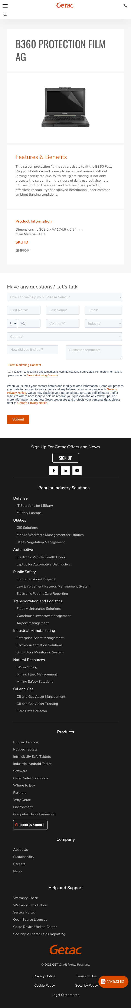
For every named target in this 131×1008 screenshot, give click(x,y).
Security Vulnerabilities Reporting (39, 934)
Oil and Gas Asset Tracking (37, 704)
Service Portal (24, 912)
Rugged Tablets (25, 749)
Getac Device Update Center (35, 926)
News (17, 871)
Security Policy (86, 985)
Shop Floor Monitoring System (40, 652)
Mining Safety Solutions (35, 681)
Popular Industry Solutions (64, 488)
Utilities (19, 520)
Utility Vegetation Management (41, 542)
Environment (23, 807)
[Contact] (125, 6)
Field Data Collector (32, 711)
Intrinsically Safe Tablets (32, 756)
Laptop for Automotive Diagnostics (43, 564)
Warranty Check (25, 898)
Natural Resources (29, 659)
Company (65, 839)
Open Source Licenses (30, 919)
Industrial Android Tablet (32, 764)
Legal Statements (65, 995)
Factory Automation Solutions (40, 645)
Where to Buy (24, 785)
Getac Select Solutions (30, 778)
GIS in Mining (27, 667)
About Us (20, 849)
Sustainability (23, 857)
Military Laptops (29, 513)
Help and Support (65, 888)
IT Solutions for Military (35, 505)
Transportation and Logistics (37, 601)
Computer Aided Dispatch (36, 579)
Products (65, 732)
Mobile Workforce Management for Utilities (50, 535)
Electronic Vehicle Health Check (41, 557)
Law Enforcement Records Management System (54, 586)
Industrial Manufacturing (34, 630)
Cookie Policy (44, 985)
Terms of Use (86, 976)
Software (20, 771)
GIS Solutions (27, 527)
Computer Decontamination (34, 814)
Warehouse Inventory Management (44, 616)
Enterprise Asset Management (40, 638)
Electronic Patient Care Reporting (42, 593)
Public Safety (24, 571)
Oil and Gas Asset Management (41, 696)
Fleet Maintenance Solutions (39, 608)
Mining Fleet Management (37, 674)
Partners (19, 792)
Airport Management (33, 623)
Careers (19, 864)
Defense (20, 498)
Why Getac (21, 800)
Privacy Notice (44, 976)
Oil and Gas (23, 689)
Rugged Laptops (25, 742)
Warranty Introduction (30, 905)
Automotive (23, 549)
